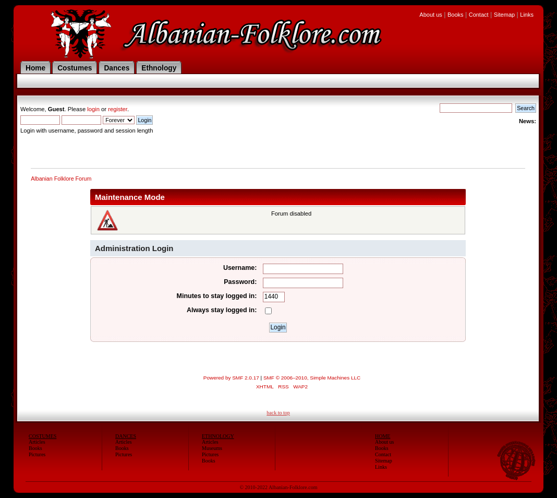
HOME (382, 436)
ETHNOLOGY (218, 436)
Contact (479, 14)
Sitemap (504, 14)
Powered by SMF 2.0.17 (231, 378)
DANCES (125, 436)
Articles (37, 442)
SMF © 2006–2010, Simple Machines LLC (311, 378)
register (117, 109)
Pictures (37, 454)
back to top (278, 413)
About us (430, 14)
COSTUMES (42, 436)
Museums (212, 448)
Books (455, 14)
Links (527, 14)
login (93, 109)
